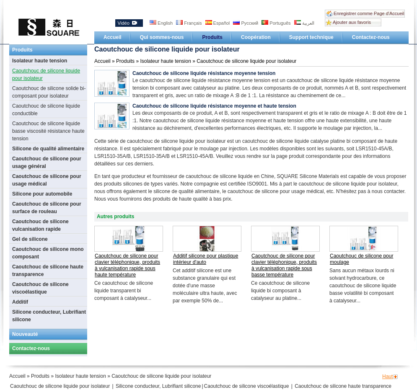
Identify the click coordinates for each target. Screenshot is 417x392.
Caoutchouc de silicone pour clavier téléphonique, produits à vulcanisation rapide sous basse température (284, 265)
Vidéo (127, 23)
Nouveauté (25, 334)
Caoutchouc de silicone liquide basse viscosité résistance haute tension (48, 131)
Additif (20, 302)
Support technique (311, 37)
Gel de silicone (30, 239)
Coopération (256, 37)
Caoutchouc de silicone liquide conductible (46, 109)
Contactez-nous (371, 37)
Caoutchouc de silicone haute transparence (47, 270)
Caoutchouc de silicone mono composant (48, 253)
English (162, 23)
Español (218, 23)
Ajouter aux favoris (352, 22)
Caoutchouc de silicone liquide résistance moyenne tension (203, 73)
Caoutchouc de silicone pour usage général (46, 162)
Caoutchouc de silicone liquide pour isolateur (46, 74)
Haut (387, 376)
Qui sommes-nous (162, 37)
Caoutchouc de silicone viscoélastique (40, 288)
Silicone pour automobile (42, 194)
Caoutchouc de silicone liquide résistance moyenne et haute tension (214, 106)
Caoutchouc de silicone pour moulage (361, 259)
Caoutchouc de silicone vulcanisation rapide (40, 225)
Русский (246, 23)
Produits (212, 37)
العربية (304, 23)
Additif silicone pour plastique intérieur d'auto (205, 259)
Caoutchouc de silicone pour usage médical (46, 180)
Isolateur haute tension (39, 61)
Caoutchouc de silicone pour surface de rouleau (46, 207)
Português (277, 23)
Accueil (113, 37)
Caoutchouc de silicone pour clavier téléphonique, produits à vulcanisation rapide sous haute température (127, 265)
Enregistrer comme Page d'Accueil (369, 13)
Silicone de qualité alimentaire (48, 149)
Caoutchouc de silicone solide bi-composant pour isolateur (48, 92)
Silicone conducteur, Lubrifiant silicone (49, 315)
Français (189, 23)
